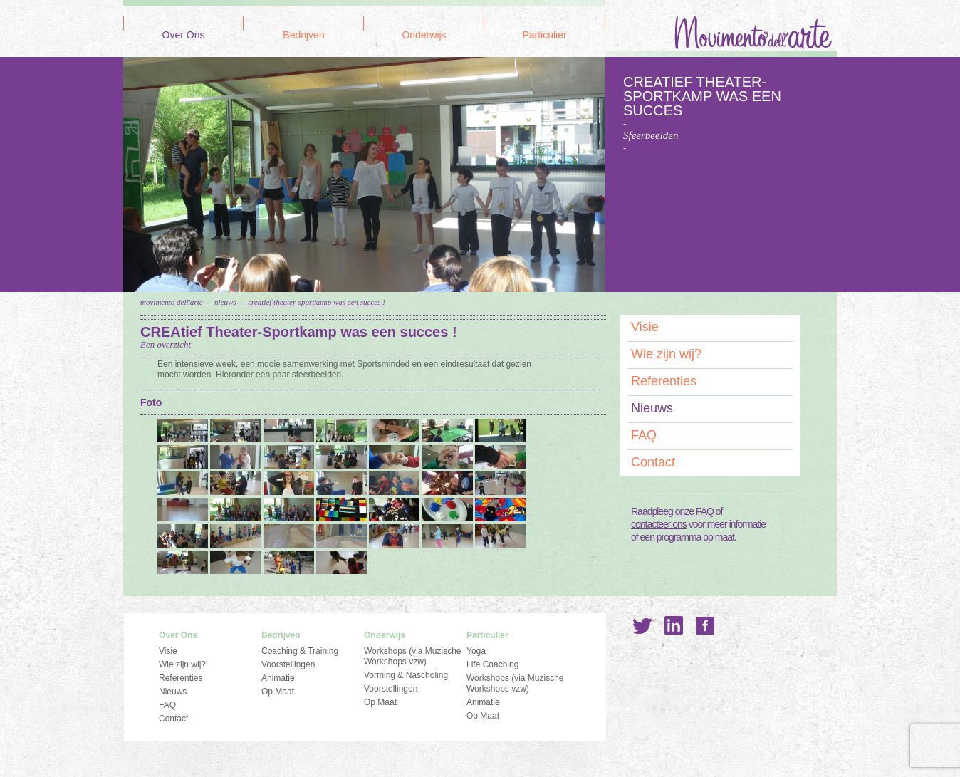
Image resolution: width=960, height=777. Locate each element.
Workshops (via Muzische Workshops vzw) (412, 656)
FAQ (644, 435)
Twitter (642, 625)
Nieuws (225, 302)
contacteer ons (659, 524)
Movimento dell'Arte (171, 302)
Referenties (663, 381)
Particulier (544, 35)
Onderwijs (424, 35)
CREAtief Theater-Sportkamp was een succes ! (316, 302)
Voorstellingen (288, 664)
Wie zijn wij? (666, 354)
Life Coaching (492, 664)
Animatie (278, 678)
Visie (645, 327)
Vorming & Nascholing (406, 675)
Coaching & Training (299, 651)
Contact (653, 462)
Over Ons (183, 35)
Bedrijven (303, 35)
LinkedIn (674, 625)
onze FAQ (694, 511)
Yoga (476, 651)
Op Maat (277, 692)
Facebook (705, 625)
